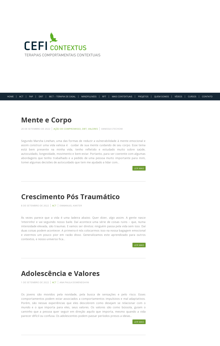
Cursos (192, 96)
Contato (207, 96)
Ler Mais (139, 168)
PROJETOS (143, 96)
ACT (21, 96)
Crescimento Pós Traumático (70, 196)
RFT (104, 96)
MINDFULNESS (89, 96)
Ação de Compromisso (67, 128)
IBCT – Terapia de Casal (62, 96)
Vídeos (178, 96)
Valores (93, 128)
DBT (41, 96)
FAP (31, 96)
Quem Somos (161, 96)
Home (10, 96)
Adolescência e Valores (60, 273)
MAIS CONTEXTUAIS (122, 96)
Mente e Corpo (46, 119)
